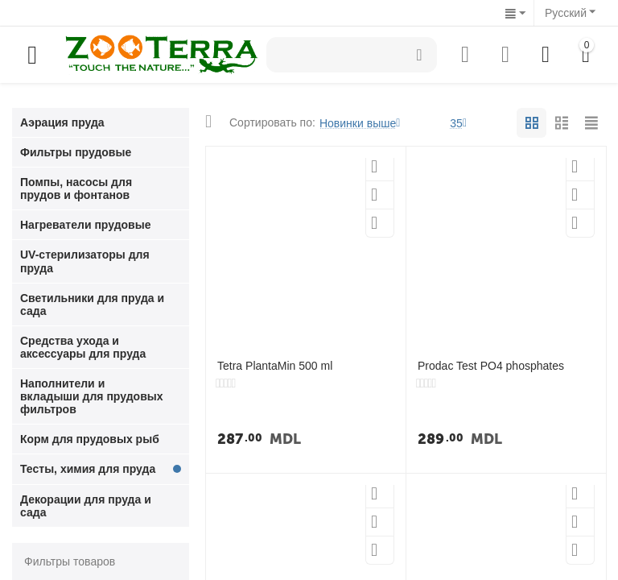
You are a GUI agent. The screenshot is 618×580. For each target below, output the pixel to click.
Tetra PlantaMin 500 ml (274, 365)
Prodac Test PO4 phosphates (491, 365)
